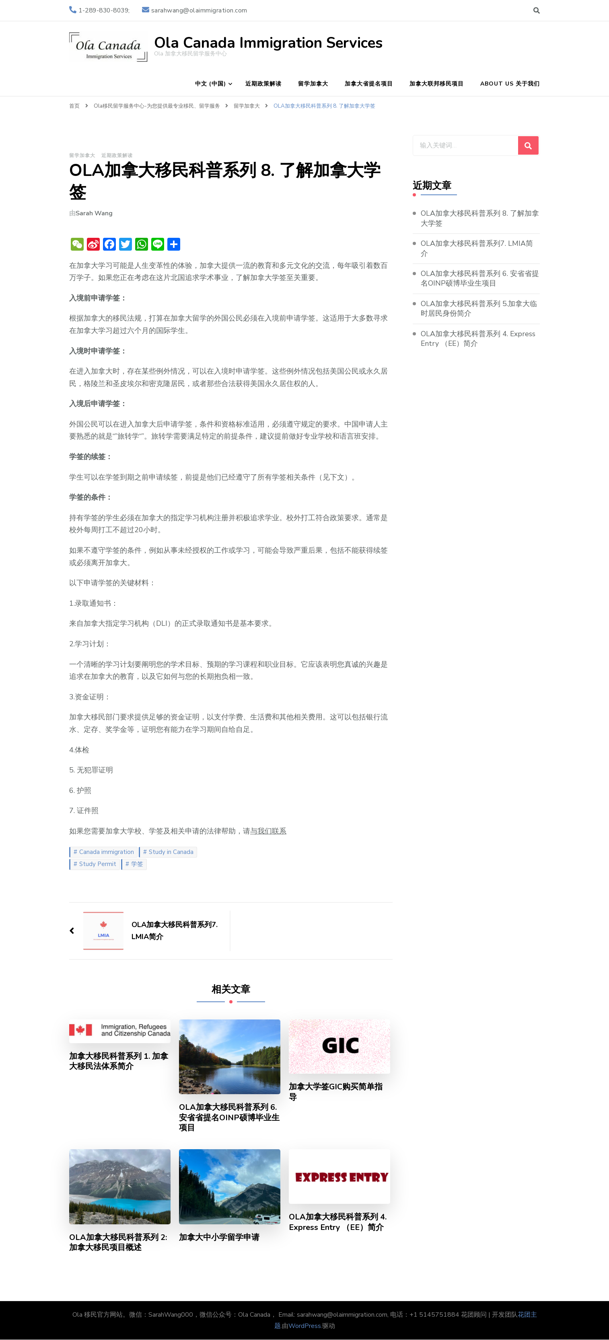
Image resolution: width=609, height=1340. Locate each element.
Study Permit (97, 864)
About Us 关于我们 (510, 84)
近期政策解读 (263, 84)
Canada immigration (106, 852)
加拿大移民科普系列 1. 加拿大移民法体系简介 (118, 1061)
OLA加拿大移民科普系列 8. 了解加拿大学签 (480, 218)
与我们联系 (268, 831)
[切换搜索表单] (536, 10)
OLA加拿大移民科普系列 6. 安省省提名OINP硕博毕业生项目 (228, 1118)
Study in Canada (171, 852)
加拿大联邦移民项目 (436, 84)
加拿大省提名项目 (369, 84)
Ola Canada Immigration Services (268, 43)
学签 (137, 864)
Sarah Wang (94, 213)
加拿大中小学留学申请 (219, 1238)
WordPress (304, 1326)
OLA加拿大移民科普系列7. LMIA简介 (477, 248)
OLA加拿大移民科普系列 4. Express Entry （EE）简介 (338, 1222)
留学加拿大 (313, 84)
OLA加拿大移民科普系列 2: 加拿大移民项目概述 (118, 1243)
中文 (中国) (210, 84)
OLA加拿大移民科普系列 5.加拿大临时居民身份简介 (479, 309)
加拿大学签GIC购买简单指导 (336, 1092)
